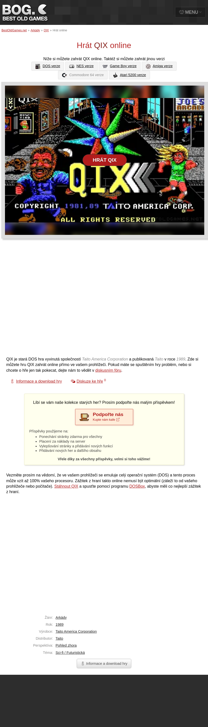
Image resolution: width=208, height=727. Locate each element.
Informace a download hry (104, 664)
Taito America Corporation (76, 631)
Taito (59, 638)
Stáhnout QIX (66, 486)
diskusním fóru (108, 370)
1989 (60, 624)
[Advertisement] (54, 300)
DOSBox (137, 486)
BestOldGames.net (14, 30)
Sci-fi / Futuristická (70, 653)
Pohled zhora (66, 645)
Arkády (35, 30)
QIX (46, 30)
